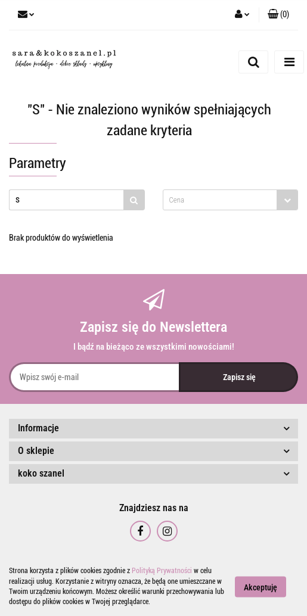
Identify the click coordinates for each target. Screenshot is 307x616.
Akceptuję (260, 587)
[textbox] (220, 200)
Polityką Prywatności (162, 571)
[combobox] (231, 199)
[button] (278, 15)
